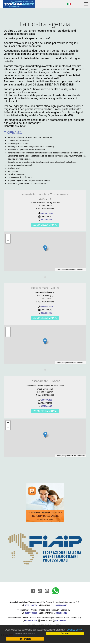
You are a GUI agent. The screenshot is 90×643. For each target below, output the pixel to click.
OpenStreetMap (70, 269)
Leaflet (58, 269)
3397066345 (46, 219)
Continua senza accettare (25, 633)
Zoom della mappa (45, 224)
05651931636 (46, 213)
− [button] (8, 241)
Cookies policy (74, 629)
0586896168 (46, 400)
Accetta (65, 633)
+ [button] (8, 236)
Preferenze (25, 638)
